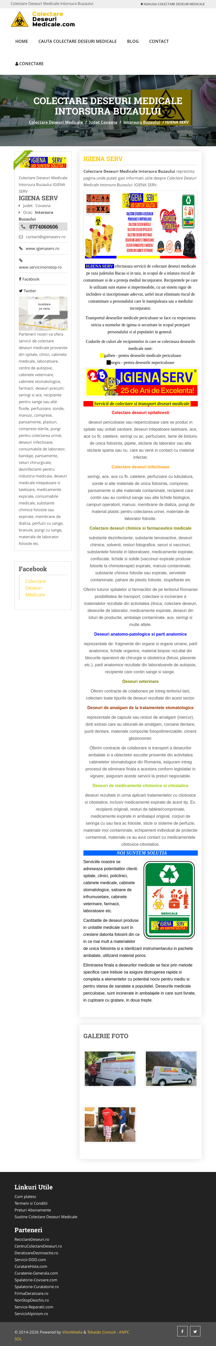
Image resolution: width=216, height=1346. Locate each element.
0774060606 (43, 226)
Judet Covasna (103, 122)
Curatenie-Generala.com (36, 1273)
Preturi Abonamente (33, 1209)
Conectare (29, 63)
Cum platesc (25, 1196)
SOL (18, 1338)
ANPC (124, 1332)
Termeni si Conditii (31, 1203)
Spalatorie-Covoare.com (36, 1279)
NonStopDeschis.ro (32, 1300)
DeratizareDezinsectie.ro (36, 1252)
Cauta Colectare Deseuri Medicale (77, 41)
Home (21, 41)
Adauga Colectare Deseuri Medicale (173, 4)
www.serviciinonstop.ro (40, 264)
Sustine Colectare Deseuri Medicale (46, 1216)
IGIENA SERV (103, 159)
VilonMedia (72, 1332)
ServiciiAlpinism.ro (31, 1313)
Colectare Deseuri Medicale (56, 122)
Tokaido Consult (101, 1332)
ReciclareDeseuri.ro (32, 1239)
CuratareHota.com (31, 1266)
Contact (159, 41)
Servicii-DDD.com (30, 1259)
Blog (133, 41)
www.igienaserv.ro (39, 248)
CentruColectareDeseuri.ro (38, 1246)
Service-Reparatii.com (34, 1306)
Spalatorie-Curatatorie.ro (37, 1286)
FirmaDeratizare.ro (31, 1293)
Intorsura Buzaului (141, 122)
